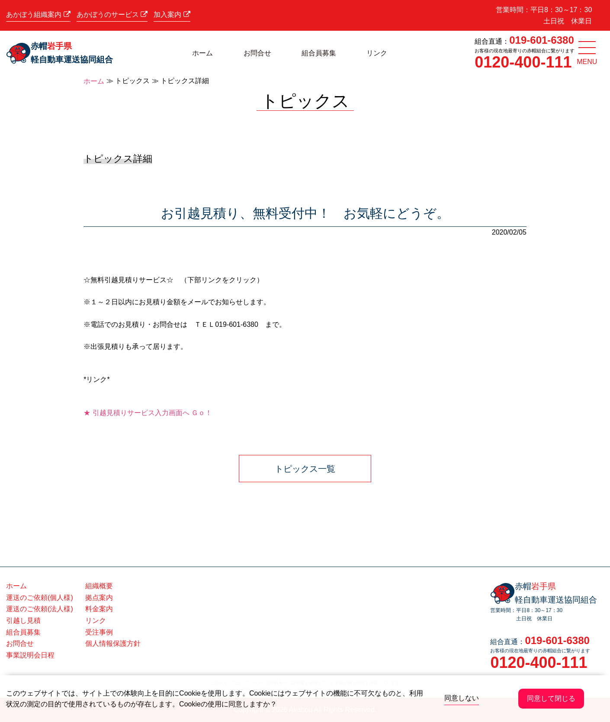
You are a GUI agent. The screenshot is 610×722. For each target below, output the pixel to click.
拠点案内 (99, 597)
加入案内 (172, 14)
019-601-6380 (541, 40)
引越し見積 (23, 620)
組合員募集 (319, 53)
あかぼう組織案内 (38, 14)
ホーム (202, 53)
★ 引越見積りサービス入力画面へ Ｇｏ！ (147, 412)
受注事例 (99, 632)
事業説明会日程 (30, 655)
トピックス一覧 (305, 469)
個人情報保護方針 (113, 643)
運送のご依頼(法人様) (39, 608)
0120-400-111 (523, 62)
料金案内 (99, 608)
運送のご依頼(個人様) (39, 597)
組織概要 (99, 586)
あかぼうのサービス (112, 14)
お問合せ (257, 53)
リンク (376, 53)
